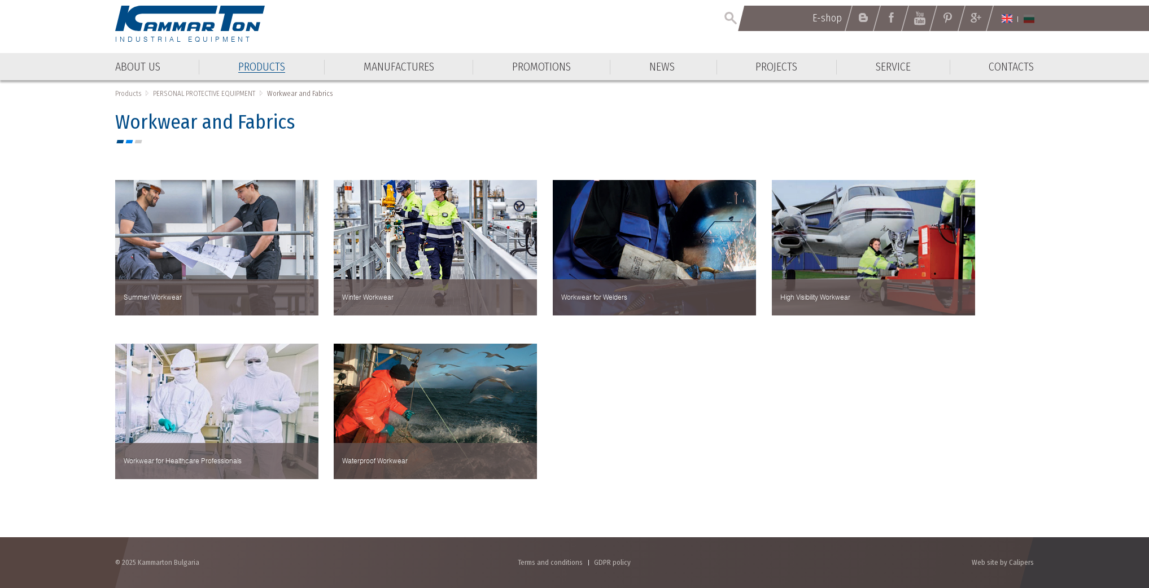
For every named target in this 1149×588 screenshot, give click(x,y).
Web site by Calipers (1003, 562)
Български (1029, 18)
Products (128, 93)
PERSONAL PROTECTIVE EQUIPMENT (204, 93)
